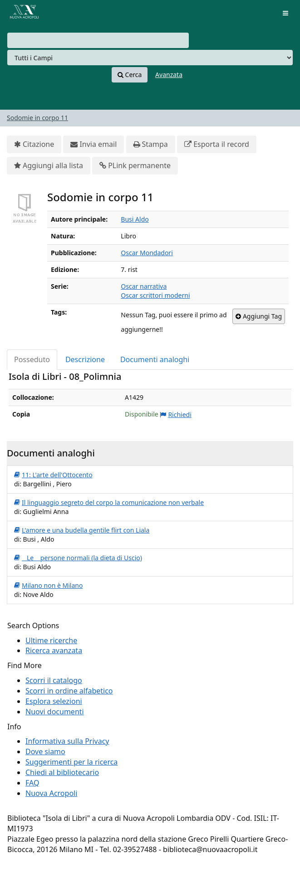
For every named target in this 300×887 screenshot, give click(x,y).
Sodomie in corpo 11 (37, 117)
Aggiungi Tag (259, 316)
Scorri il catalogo (53, 680)
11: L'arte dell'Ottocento (53, 475)
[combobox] (98, 40)
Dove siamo (45, 751)
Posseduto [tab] (32, 359)
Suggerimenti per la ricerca (71, 762)
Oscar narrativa (144, 286)
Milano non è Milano (48, 585)
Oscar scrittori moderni (155, 295)
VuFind (22, 14)
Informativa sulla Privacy (67, 741)
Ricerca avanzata (53, 650)
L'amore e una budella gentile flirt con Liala (81, 530)
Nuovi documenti (54, 712)
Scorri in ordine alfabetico (69, 691)
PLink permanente (135, 165)
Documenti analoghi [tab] (154, 359)
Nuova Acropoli (51, 793)
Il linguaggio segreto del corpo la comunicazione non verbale (109, 502)
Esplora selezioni (53, 701)
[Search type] (150, 57)
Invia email (93, 144)
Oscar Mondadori (146, 252)
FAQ (32, 783)
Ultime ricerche (51, 640)
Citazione (34, 144)
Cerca (130, 74)
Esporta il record (216, 144)
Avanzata (168, 74)
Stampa (150, 144)
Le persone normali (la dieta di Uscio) (78, 557)
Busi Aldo (134, 219)
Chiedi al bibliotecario (62, 772)
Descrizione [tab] (85, 359)
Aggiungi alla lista (48, 165)
